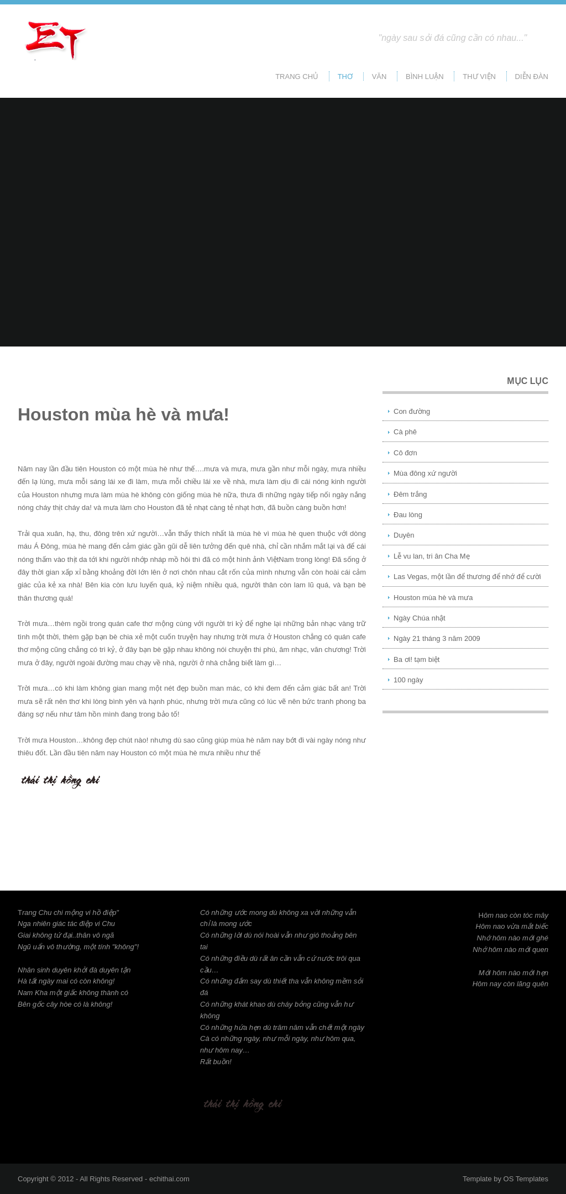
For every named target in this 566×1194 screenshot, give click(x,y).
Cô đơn (405, 453)
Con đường (412, 411)
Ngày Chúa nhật (420, 618)
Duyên (404, 535)
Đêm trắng (410, 494)
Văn (379, 76)
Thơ (345, 76)
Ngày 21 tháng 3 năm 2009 (437, 638)
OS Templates (526, 1179)
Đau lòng (408, 515)
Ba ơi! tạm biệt (416, 659)
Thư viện (479, 76)
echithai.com (169, 1179)
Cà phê (405, 432)
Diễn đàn (531, 76)
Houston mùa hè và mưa (433, 597)
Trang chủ (296, 76)
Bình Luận (425, 76)
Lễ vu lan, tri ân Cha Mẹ (432, 556)
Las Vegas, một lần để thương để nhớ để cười (467, 576)
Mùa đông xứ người (425, 473)
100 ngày (408, 680)
